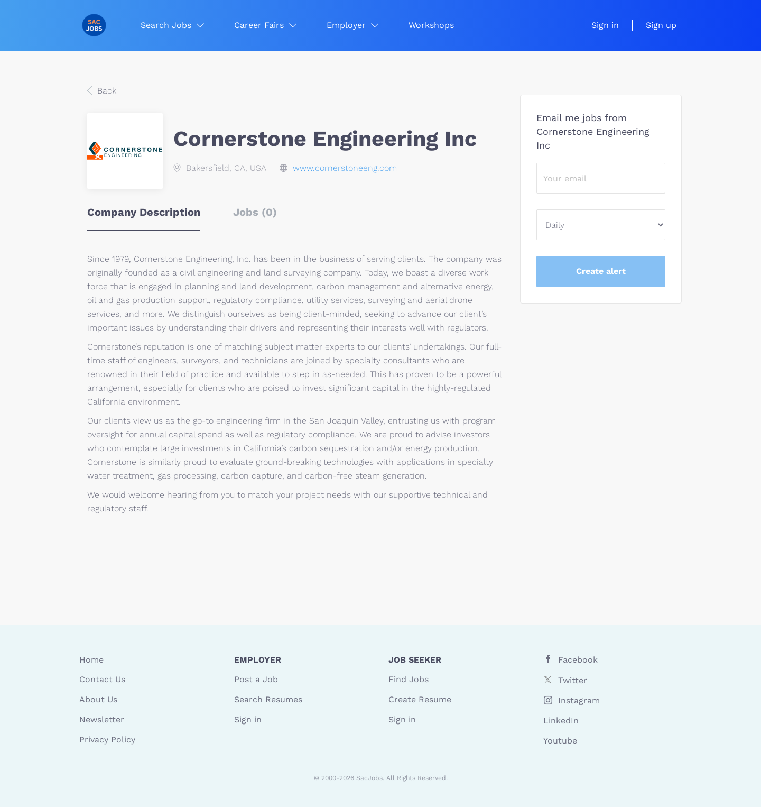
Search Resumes (268, 699)
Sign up (661, 25)
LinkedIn (561, 721)
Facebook (578, 660)
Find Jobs (408, 679)
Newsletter (101, 719)
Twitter (572, 680)
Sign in (605, 25)
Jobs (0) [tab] (255, 212)
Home (91, 660)
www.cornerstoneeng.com (345, 168)
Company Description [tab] (143, 212)
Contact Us (102, 679)
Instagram (579, 700)
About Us (98, 699)
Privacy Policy (107, 740)
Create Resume (419, 699)
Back (105, 91)
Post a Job (256, 679)
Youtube (560, 741)
